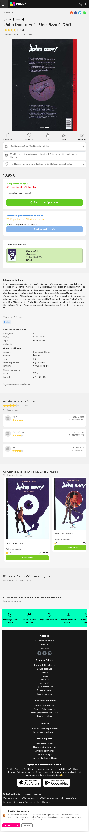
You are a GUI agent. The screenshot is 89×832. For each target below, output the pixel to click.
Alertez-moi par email (44, 228)
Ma (14, 473)
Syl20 (15, 442)
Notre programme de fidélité (44, 738)
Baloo (36, 378)
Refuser (27, 825)
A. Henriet (17, 575)
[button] (9, 98)
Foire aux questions (44, 769)
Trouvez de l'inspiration (44, 691)
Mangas (44, 702)
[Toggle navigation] (4, 4)
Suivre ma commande (44, 777)
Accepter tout (11, 825)
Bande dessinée (44, 695)
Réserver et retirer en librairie (44, 784)
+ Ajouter (18, 343)
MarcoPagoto (19, 458)
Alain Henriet (45, 378)
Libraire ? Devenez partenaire (44, 754)
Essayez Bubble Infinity (44, 735)
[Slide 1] (42, 153)
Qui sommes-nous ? (44, 667)
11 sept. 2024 (78, 473)
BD (34, 359)
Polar (35, 363)
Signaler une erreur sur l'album (17, 410)
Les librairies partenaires (44, 758)
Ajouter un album (44, 742)
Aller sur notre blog (12, 627)
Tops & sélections (44, 713)
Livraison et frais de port (44, 773)
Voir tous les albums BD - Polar (17, 606)
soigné (28, 219)
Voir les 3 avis (10, 34)
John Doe (10, 12)
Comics (44, 698)
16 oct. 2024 (79, 458)
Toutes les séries (45, 716)
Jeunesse (44, 705)
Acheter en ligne (44, 780)
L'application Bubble (44, 731)
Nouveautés (44, 709)
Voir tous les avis (11, 436)
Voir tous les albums (12, 501)
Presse (44, 670)
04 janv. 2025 (78, 443)
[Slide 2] (47, 153)
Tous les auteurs (44, 720)
